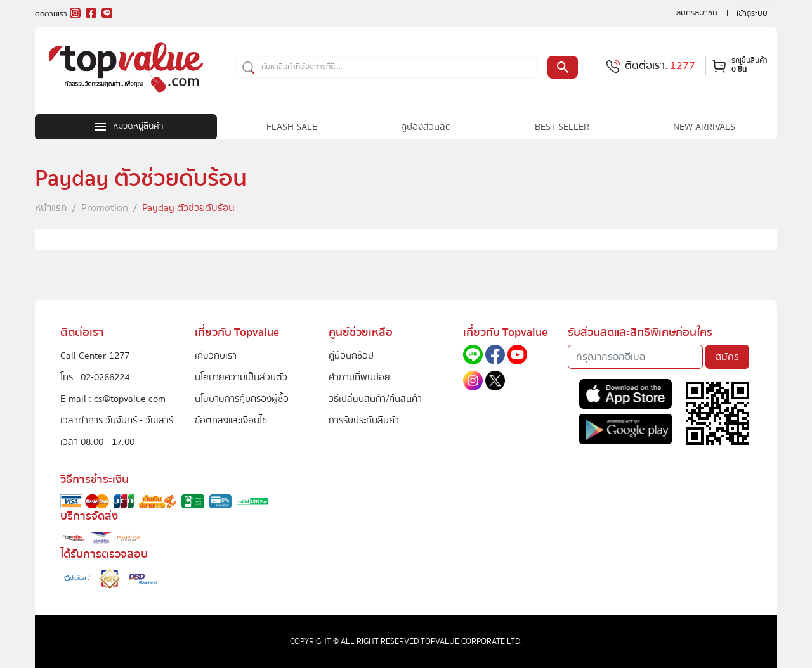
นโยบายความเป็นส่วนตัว (241, 377)
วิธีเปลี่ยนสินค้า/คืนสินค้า (375, 398)
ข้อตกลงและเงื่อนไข (231, 420)
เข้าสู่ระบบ (752, 13)
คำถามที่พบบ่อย (359, 377)
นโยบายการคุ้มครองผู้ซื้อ (242, 398)
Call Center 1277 (94, 355)
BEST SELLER (562, 126)
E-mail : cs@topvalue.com (113, 398)
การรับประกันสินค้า (364, 420)
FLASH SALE (291, 126)
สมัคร (727, 357)
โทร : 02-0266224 (94, 377)
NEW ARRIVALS (704, 126)
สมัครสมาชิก (696, 12)
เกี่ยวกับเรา (216, 355)
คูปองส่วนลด (426, 126)
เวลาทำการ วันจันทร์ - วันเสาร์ (116, 420)
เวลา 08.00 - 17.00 (97, 441)
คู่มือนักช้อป (351, 355)
